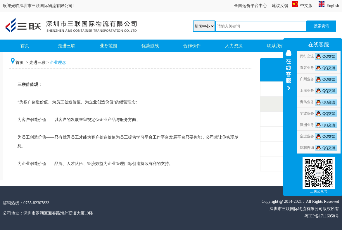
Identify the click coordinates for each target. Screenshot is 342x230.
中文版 (302, 6)
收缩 (288, 87)
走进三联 (66, 45)
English (329, 6)
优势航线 (150, 45)
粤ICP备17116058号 (321, 216)
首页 (24, 45)
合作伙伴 (192, 45)
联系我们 (275, 45)
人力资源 (234, 45)
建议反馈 (280, 6)
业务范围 (108, 45)
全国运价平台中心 (250, 6)
